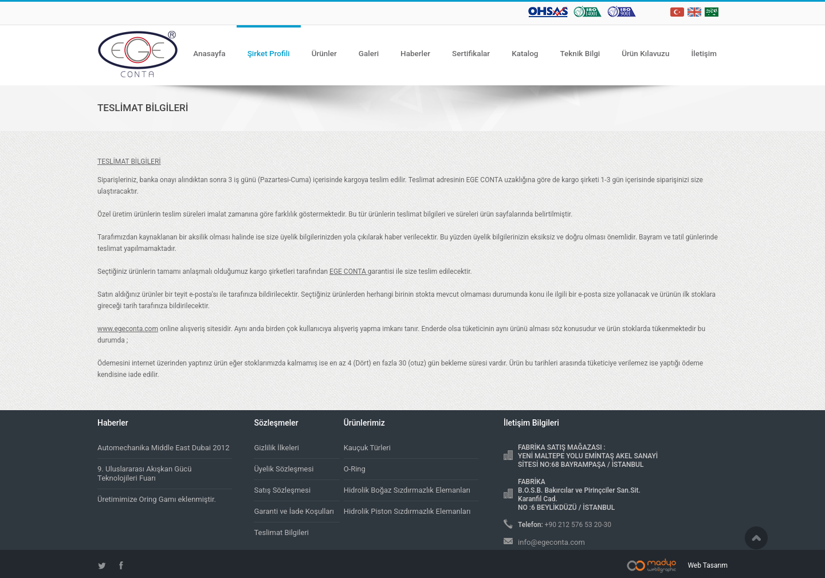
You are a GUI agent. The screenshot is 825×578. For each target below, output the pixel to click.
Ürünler (324, 53)
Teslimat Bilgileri (281, 532)
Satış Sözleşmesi (282, 490)
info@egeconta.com (551, 542)
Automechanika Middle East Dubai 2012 (163, 447)
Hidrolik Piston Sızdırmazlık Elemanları (407, 511)
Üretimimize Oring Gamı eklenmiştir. (156, 499)
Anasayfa (209, 53)
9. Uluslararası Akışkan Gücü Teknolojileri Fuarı (144, 473)
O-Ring (355, 469)
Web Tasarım (708, 565)
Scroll (756, 537)
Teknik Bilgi (580, 53)
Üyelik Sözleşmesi (283, 469)
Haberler (415, 53)
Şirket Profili (268, 53)
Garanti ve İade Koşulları (294, 511)
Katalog (525, 53)
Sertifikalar (471, 53)
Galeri (369, 53)
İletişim (704, 53)
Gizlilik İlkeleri (276, 447)
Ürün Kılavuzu (645, 53)
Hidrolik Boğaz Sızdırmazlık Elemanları (407, 490)
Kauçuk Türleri (367, 447)
